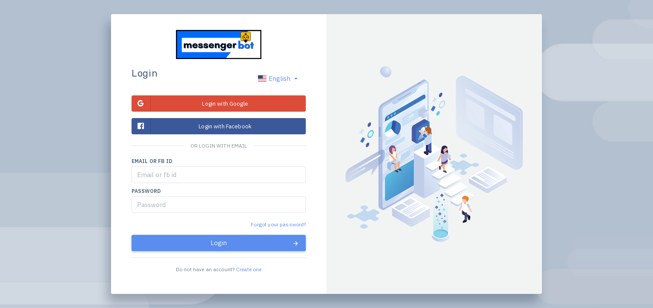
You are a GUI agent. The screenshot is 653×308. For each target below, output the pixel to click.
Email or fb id (152, 161)
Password (146, 191)
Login (255, 243)
